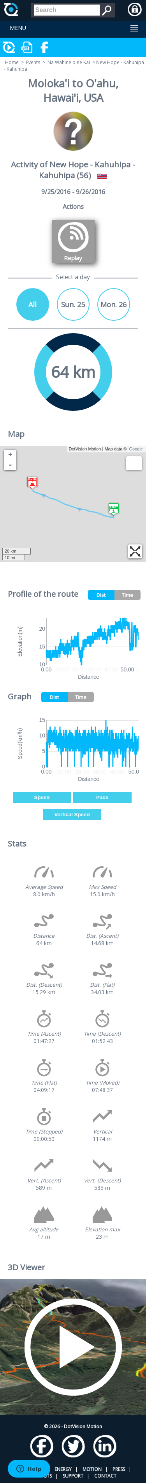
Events (33, 62)
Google (136, 449)
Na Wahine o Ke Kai (68, 62)
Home (12, 62)
